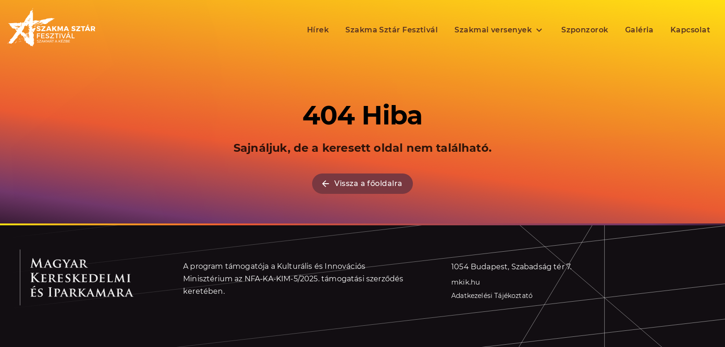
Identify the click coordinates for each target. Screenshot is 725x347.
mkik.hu (465, 281)
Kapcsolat (690, 29)
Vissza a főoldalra (361, 184)
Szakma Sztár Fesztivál (391, 29)
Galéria (639, 29)
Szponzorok (584, 29)
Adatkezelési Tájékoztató (492, 295)
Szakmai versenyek (500, 29)
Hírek (318, 29)
